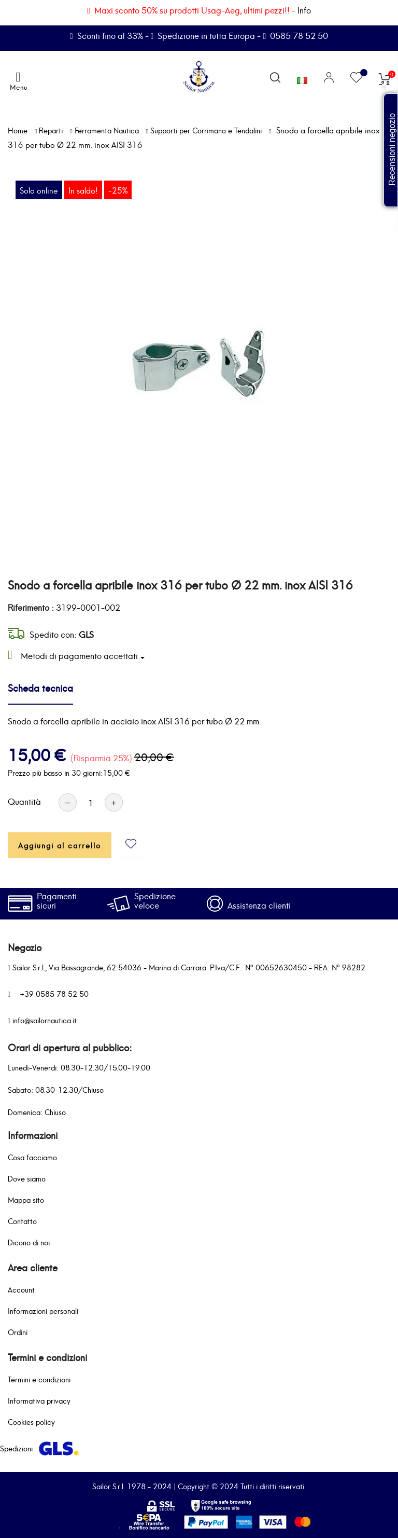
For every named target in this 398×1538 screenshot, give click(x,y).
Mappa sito (26, 1199)
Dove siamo (27, 1178)
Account (21, 1289)
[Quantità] (90, 802)
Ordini (17, 1332)
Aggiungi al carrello (59, 845)
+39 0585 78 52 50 (54, 993)
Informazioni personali (43, 1310)
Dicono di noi (29, 1242)
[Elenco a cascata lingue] (302, 78)
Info (304, 9)
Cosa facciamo (32, 1157)
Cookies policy (31, 1421)
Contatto (22, 1221)
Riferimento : (31, 607)
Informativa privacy (39, 1400)
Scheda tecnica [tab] (40, 687)
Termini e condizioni (39, 1379)
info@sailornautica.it (44, 1020)
